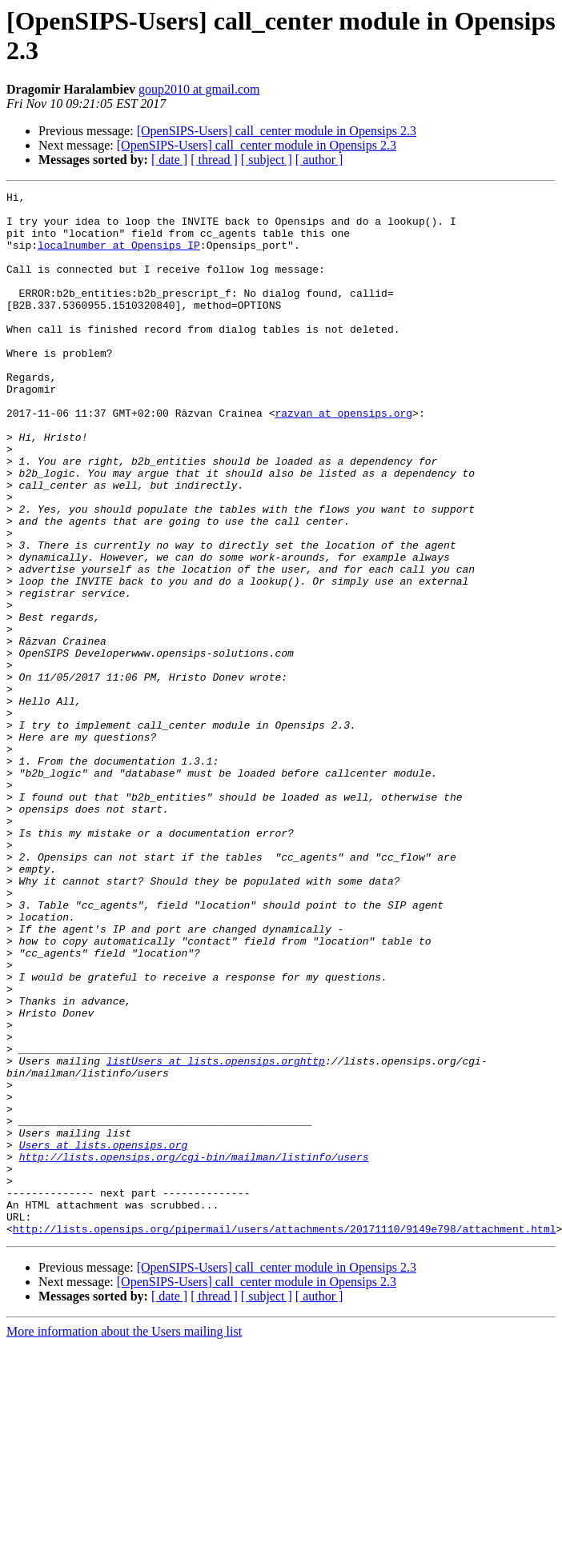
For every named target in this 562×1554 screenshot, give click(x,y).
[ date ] (169, 159)
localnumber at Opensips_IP (119, 257)
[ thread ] (214, 159)
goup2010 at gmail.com (199, 89)
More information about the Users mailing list (124, 1540)
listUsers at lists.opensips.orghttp (215, 1235)
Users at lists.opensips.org (103, 1336)
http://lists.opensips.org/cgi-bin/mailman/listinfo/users (194, 1351)
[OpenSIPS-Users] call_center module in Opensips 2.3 (276, 131)
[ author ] (319, 159)
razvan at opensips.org (343, 458)
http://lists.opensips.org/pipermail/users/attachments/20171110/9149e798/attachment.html (284, 1437)
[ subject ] (266, 159)
